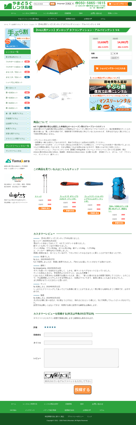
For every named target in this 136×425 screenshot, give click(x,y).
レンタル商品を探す (51, 13)
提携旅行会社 (70, 19)
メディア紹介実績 (49, 410)
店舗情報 (68, 13)
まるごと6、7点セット (14, 72)
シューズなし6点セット (14, 82)
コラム (103, 19)
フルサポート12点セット (14, 62)
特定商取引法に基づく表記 (54, 416)
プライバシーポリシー (76, 416)
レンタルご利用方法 (30, 13)
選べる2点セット (12, 103)
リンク (89, 416)
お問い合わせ (96, 13)
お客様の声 (88, 19)
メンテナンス (52, 19)
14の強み (13, 410)
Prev (36, 62)
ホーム (13, 13)
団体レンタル (113, 13)
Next (83, 62)
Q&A (80, 13)
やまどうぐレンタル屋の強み (28, 19)
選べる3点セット (12, 93)
